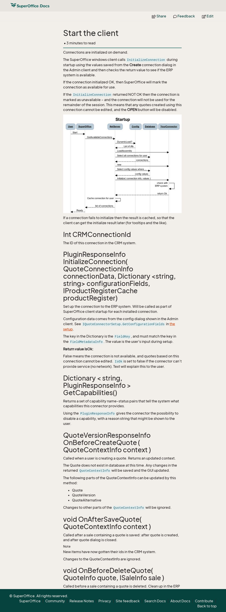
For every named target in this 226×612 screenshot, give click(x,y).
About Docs (180, 601)
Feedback (184, 16)
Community (55, 601)
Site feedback (128, 601)
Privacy (104, 601)
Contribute (204, 601)
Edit (207, 16)
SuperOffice (30, 601)
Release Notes (82, 601)
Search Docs (155, 601)
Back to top (207, 606)
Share (159, 16)
